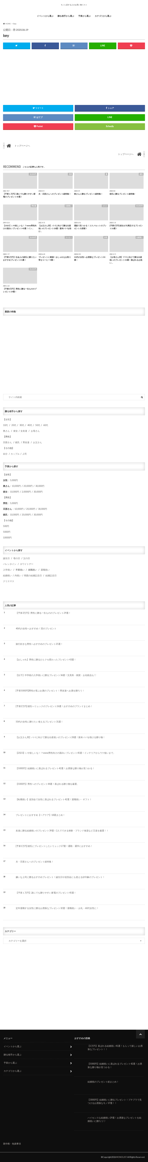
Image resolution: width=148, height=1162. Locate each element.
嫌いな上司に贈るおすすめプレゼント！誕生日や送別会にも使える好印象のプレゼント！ (60, 877)
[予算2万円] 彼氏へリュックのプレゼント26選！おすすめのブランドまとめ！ (54, 706)
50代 (37, 425)
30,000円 (39, 486)
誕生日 (6, 558)
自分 (5, 453)
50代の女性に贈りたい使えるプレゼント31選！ (39, 721)
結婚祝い (7, 575)
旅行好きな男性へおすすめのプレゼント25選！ (39, 644)
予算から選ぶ (84, 16)
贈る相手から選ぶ (66, 16)
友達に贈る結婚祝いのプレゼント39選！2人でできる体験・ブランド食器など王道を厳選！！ (62, 830)
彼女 (15, 430)
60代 (45, 425)
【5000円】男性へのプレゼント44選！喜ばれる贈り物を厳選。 (47, 784)
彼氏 (17, 442)
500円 (6, 526)
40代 (29, 425)
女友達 (24, 430)
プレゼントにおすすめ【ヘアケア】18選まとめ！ (40, 815)
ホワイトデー (26, 564)
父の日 (26, 558)
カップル (15, 453)
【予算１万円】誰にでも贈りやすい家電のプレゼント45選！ (46, 892)
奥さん (6, 430)
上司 (24, 453)
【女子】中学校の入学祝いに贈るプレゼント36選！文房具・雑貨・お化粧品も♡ (56, 675)
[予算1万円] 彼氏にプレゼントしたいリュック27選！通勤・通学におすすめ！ (54, 846)
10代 (5, 425)
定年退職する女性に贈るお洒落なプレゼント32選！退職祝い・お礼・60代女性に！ (57, 908)
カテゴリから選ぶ (103, 16)
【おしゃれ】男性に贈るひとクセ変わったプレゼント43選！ (46, 659)
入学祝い (7, 569)
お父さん (37, 442)
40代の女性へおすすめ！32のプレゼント (36, 628)
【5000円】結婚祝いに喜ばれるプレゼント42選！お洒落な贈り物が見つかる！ (55, 768)
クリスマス (8, 581)
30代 (21, 425)
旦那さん (7, 442)
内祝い (18, 575)
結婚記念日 (51, 575)
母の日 (16, 558)
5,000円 (14, 480)
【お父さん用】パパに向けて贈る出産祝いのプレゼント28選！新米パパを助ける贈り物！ (60, 737)
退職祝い (45, 569)
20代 (13, 425)
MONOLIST (121, 1157)
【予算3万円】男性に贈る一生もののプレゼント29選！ (43, 613)
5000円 (6, 532)
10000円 (7, 537)
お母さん (35, 430)
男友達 (26, 442)
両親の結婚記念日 (33, 575)
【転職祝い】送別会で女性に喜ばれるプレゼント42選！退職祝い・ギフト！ (54, 799)
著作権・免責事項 (12, 1143)
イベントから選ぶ (45, 16)
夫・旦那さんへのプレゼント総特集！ (35, 861)
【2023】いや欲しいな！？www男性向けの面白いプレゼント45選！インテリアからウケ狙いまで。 (65, 752)
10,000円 (16, 486)
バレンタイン (9, 564)
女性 (7, 419)
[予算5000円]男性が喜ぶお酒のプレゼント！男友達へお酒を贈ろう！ (50, 690)
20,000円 (28, 486)
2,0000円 (26, 491)
